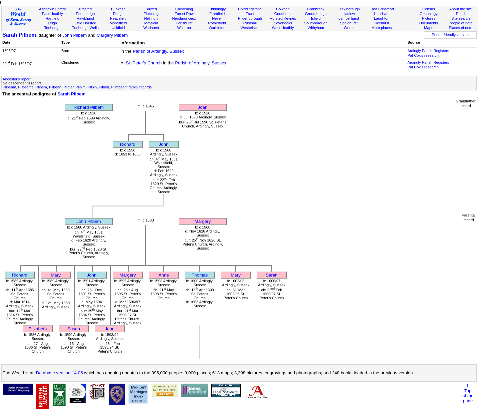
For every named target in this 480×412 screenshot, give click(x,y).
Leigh (52, 23)
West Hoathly (283, 28)
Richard (127, 144)
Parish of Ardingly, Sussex (158, 51)
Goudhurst (283, 14)
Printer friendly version (450, 35)
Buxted (151, 9)
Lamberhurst (348, 18)
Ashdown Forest (52, 9)
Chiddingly (217, 9)
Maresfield (118, 23)
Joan (203, 107)
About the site (460, 9)
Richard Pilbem (89, 107)
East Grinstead (381, 9)
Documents (428, 23)
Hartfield (52, 18)
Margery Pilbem (112, 35)
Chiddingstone (250, 9)
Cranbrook (315, 9)
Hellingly (151, 18)
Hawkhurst (85, 18)
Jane (110, 328)
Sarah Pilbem (19, 35)
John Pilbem (74, 35)
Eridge (118, 14)
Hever (217, 18)
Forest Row (184, 14)
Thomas (200, 275)
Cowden (283, 9)
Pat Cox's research (423, 55)
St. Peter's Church (144, 62)
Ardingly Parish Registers (428, 51)
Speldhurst (349, 23)
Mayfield (151, 23)
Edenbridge (85, 14)
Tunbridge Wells (85, 28)
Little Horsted (85, 23)
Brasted (85, 9)
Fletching (151, 14)
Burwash (118, 9)
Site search (460, 18)
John (164, 144)
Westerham (250, 28)
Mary (56, 275)
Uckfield (118, 28)
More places (382, 28)
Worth (348, 28)
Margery (203, 221)
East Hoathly (52, 14)
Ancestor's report (17, 79)
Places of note (460, 28)
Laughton (381, 18)
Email (460, 14)
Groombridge (316, 14)
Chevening (184, 9)
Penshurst (184, 23)
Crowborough (349, 9)
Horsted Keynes (283, 18)
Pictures (428, 18)
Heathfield (118, 18)
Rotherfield (217, 23)
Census (428, 9)
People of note (461, 23)
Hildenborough (250, 18)
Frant (250, 14)
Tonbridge (52, 28)
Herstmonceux (184, 18)
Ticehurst (381, 23)
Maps (428, 28)
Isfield (316, 18)
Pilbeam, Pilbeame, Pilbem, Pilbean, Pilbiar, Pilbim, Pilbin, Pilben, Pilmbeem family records (77, 87)
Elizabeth (38, 328)
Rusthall (250, 23)
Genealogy (429, 14)
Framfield (217, 14)
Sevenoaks (283, 23)
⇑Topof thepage (467, 393)
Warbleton (217, 28)
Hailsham (381, 14)
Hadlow (349, 14)
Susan (73, 328)
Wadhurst (151, 28)
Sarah (272, 275)
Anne (163, 275)
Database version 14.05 (59, 372)
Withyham (316, 28)
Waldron (184, 28)
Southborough (316, 23)
